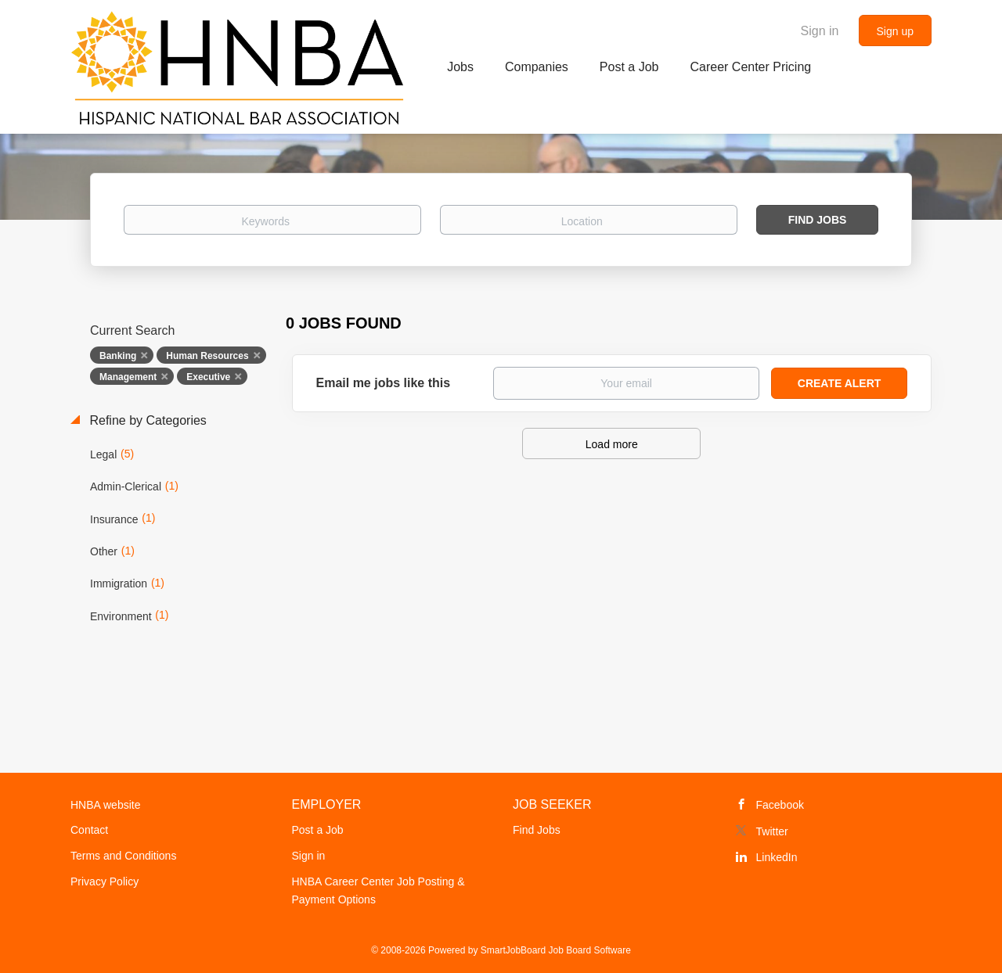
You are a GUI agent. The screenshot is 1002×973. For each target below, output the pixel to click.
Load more (612, 444)
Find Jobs (817, 220)
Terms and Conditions (123, 855)
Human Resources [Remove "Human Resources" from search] (207, 355)
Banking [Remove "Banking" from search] (117, 355)
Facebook (780, 805)
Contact (89, 830)
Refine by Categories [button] (146, 420)
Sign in (820, 31)
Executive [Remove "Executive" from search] (208, 377)
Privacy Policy (104, 881)
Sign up (895, 31)
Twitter (772, 831)
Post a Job (318, 830)
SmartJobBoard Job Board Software (556, 950)
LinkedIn (777, 857)
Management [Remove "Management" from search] (128, 377)
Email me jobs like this (383, 383)
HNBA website (105, 805)
